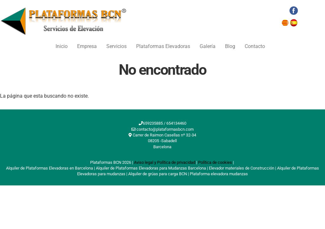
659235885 (153, 123)
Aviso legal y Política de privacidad (164, 162)
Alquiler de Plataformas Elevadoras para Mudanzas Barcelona (151, 168)
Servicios (116, 46)
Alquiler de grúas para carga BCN (157, 173)
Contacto (255, 46)
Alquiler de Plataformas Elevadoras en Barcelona (49, 168)
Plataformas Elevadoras (163, 46)
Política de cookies (215, 162)
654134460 (176, 123)
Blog (230, 46)
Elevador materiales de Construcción (241, 168)
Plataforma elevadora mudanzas (219, 173)
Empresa (87, 46)
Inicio (62, 46)
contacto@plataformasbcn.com (165, 129)
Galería (208, 46)
